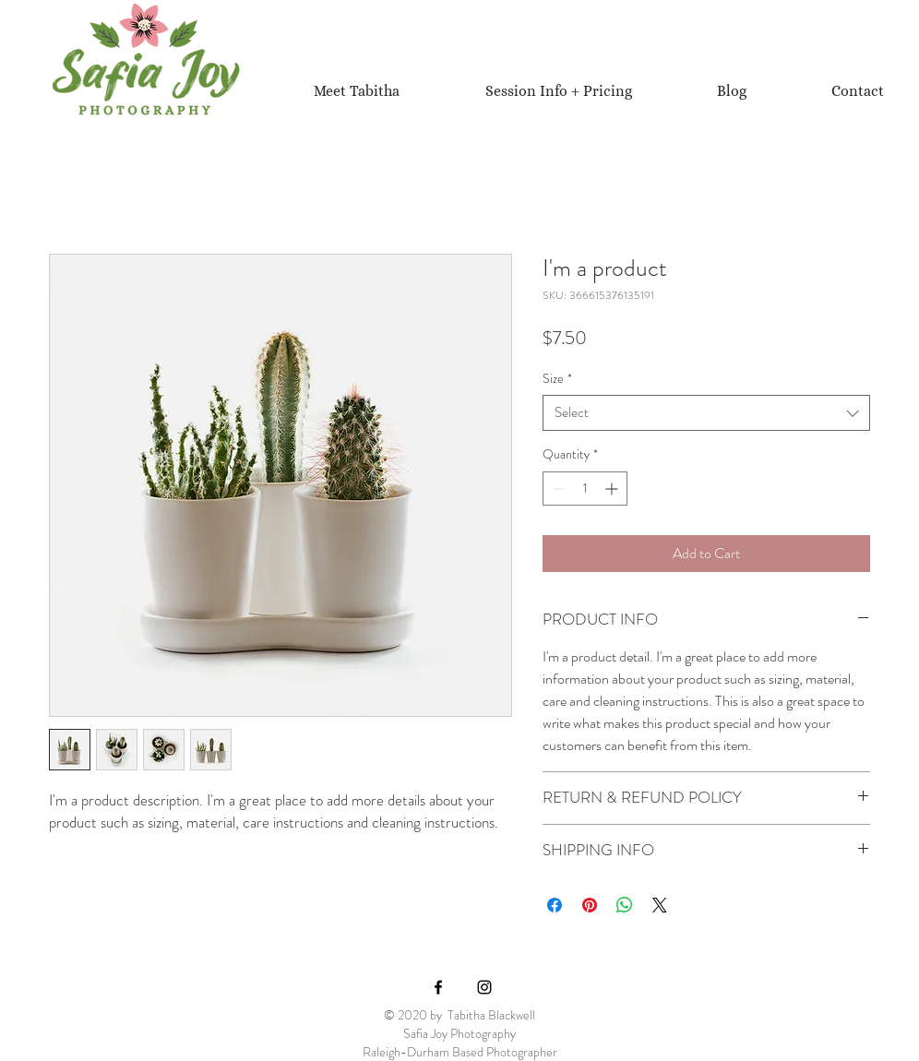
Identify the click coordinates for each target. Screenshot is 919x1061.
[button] (558, 91)
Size (557, 378)
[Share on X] (660, 905)
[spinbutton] (585, 488)
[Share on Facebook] (554, 905)
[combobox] (706, 413)
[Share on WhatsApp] (625, 905)
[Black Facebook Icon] (438, 987)
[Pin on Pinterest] (590, 905)
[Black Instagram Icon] (484, 987)
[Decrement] (556, 488)
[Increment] (613, 488)
